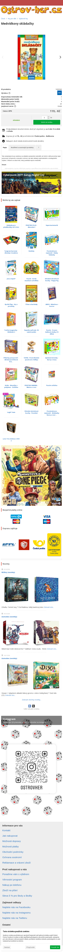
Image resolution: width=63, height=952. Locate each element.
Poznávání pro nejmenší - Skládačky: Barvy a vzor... (52, 413)
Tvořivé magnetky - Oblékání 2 (11, 331)
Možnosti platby (10, 846)
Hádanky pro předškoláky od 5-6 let (11, 226)
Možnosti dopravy (11, 841)
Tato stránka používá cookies (16, 931)
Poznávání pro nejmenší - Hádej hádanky (52, 253)
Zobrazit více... (49, 607)
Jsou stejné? (11, 279)
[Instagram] (31, 767)
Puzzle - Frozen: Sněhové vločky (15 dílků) (51, 332)
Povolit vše (55, 947)
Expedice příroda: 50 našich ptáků (31, 331)
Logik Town (11, 412)
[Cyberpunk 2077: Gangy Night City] (31, 184)
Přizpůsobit (30, 947)
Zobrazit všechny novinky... (31, 700)
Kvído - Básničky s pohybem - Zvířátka (11, 386)
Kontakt (6, 830)
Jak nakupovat (9, 835)
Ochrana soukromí (12, 857)
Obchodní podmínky (12, 852)
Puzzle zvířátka (51, 385)
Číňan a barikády (31, 304)
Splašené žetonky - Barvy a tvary (52, 359)
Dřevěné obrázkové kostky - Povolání (31, 412)
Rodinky (31, 251)
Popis (5, 147)
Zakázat (7, 947)
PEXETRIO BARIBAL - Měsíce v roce (31, 386)
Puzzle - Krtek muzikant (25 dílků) (31, 280)
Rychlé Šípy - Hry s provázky (11, 305)
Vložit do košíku (46, 122)
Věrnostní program (12, 879)
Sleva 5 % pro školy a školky (17, 895)
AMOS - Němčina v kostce (52, 305)
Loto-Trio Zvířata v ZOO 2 (11, 440)
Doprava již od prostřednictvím (30, 136)
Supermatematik (52, 225)
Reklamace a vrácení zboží (16, 862)
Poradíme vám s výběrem (15, 874)
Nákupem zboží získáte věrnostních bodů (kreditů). (25, 141)
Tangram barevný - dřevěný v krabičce (11, 252)
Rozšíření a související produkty (22, 147)
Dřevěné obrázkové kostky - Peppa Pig (52, 280)
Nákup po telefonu (11, 885)
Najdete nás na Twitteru (14, 918)
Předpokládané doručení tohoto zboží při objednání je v (33, 130)
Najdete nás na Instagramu (16, 912)
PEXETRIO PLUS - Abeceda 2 (31, 226)
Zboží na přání (9, 890)
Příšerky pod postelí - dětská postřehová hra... (11, 360)
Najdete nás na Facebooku (16, 907)
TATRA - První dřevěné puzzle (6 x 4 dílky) (31, 359)
